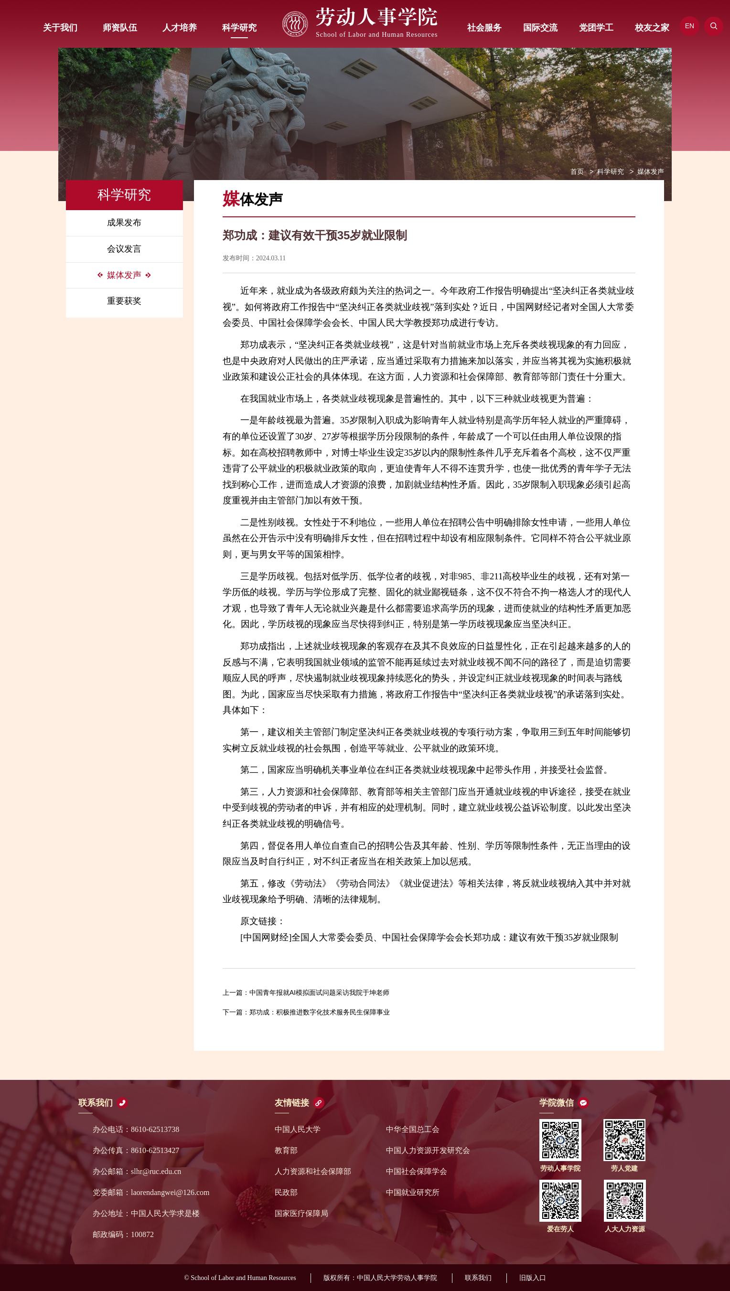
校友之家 (652, 27)
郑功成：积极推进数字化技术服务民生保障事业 (306, 1012)
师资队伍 (120, 27)
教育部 (286, 1150)
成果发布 (124, 222)
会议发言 (124, 249)
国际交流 (540, 27)
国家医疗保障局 (301, 1213)
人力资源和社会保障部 (313, 1171)
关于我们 (60, 27)
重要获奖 (124, 301)
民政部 (286, 1192)
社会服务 (484, 27)
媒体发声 (124, 275)
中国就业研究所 (413, 1192)
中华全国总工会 (413, 1129)
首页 (577, 171)
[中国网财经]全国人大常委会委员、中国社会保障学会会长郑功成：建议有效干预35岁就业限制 (429, 937)
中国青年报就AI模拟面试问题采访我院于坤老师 (306, 992)
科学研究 (239, 27)
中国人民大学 (298, 1129)
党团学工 (596, 27)
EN (689, 26)
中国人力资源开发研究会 (428, 1150)
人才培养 (179, 27)
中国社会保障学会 (416, 1171)
